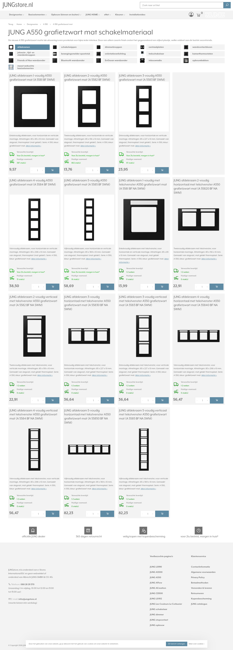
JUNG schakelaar (158, 609)
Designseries (15, 14)
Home (19, 24)
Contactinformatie (200, 567)
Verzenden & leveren (201, 588)
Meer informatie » (33, 146)
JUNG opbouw (157, 625)
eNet (106, 14)
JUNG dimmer (157, 614)
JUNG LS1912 (156, 599)
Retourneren (197, 593)
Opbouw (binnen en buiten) (65, 14)
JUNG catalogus (199, 604)
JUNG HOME (92, 14)
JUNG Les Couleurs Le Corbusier (166, 604)
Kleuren (119, 14)
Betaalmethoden (199, 583)
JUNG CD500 (156, 593)
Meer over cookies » (196, 644)
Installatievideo (137, 14)
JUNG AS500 (156, 572)
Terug (10, 24)
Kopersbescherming (201, 599)
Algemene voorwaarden (203, 572)
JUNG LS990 (156, 567)
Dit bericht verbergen (176, 644)
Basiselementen (36, 14)
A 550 (45, 24)
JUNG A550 (155, 577)
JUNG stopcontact (159, 620)
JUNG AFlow (156, 583)
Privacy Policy (198, 577)
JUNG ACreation (158, 588)
